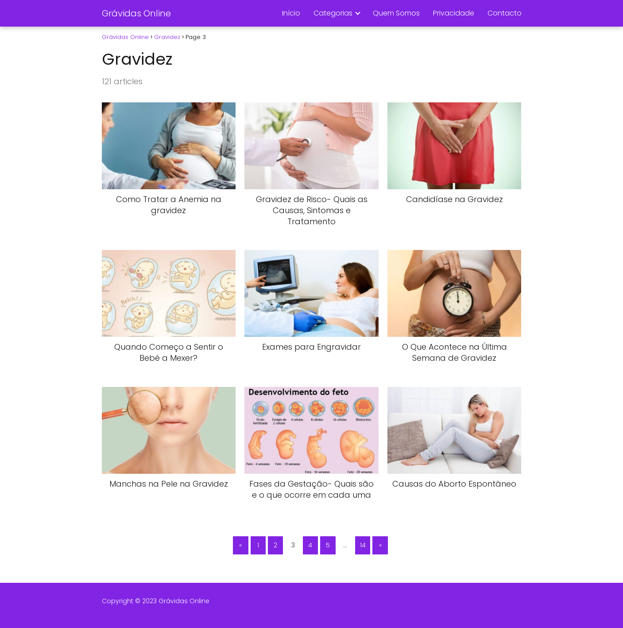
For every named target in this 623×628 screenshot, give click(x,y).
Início (291, 13)
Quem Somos (396, 13)
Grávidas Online (136, 13)
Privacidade (453, 13)
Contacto (505, 13)
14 (363, 545)
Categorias (332, 13)
